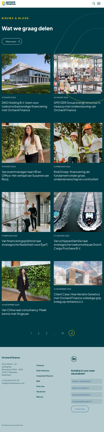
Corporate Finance (44, 376)
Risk (38, 381)
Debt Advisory (42, 370)
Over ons (40, 386)
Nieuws (39, 397)
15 (63, 333)
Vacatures (40, 391)
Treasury (40, 365)
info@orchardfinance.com (13, 383)
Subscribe (80, 409)
